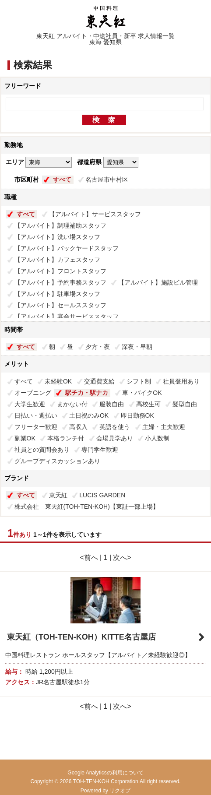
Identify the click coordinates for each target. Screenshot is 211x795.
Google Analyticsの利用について (105, 773)
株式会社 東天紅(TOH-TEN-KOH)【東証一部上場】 (86, 506)
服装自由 (111, 404)
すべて (62, 179)
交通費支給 (99, 381)
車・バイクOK (142, 392)
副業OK (24, 438)
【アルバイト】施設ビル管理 (158, 282)
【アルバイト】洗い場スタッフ (57, 236)
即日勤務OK (137, 415)
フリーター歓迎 (35, 426)
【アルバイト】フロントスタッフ (60, 270)
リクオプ (119, 791)
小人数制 (157, 438)
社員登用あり (181, 381)
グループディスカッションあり (57, 460)
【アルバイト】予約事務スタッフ (60, 282)
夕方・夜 (97, 346)
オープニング (32, 392)
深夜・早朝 (137, 346)
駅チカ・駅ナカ (86, 392)
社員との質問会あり (42, 449)
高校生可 (148, 404)
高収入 (78, 426)
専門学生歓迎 (99, 449)
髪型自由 (184, 404)
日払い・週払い (35, 415)
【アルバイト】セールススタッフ (60, 305)
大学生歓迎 (29, 404)
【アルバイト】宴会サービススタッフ (66, 316)
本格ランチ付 (65, 438)
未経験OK (58, 381)
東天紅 (58, 495)
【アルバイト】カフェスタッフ (57, 259)
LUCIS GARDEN (102, 495)
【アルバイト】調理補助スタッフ (60, 225)
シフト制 (139, 381)
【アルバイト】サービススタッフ (95, 214)
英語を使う (114, 426)
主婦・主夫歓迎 (163, 426)
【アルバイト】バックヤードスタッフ (66, 248)
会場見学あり (114, 438)
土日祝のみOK (89, 415)
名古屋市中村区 (106, 179)
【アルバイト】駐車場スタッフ (57, 293)
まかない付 (72, 404)
